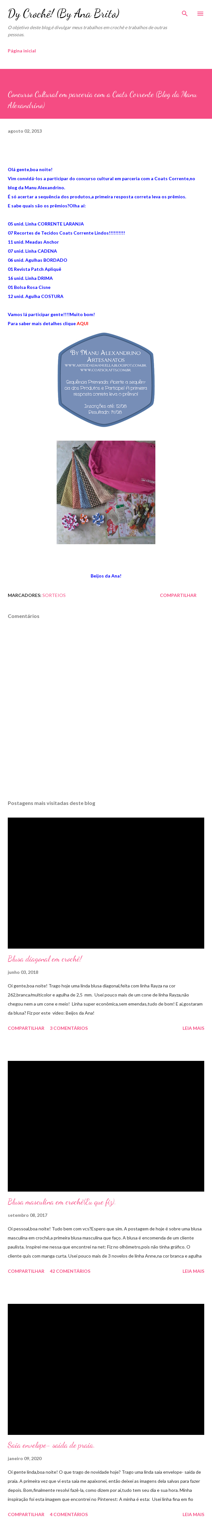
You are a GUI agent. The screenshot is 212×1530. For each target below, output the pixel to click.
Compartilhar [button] (178, 595)
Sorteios (54, 595)
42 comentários (70, 1271)
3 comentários (69, 1028)
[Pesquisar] (185, 12)
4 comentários (69, 1514)
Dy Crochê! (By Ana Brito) (63, 13)
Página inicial (22, 50)
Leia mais (193, 1028)
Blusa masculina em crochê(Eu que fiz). (62, 1201)
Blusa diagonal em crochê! (45, 958)
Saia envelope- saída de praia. (51, 1445)
